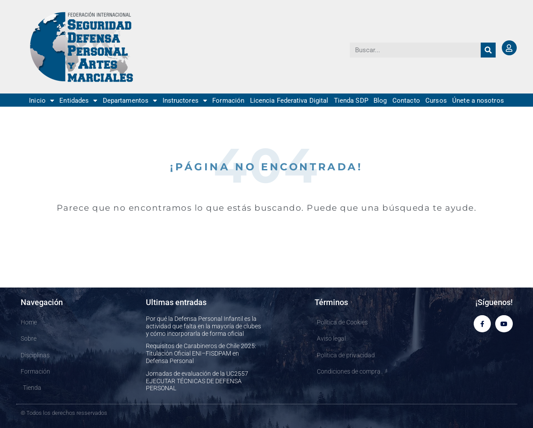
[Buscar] (488, 50)
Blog (380, 100)
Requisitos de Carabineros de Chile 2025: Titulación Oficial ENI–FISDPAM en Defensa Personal (201, 353)
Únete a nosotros (478, 100)
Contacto (406, 100)
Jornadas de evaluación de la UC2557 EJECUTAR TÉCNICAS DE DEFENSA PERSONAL (197, 381)
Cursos (436, 100)
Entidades (78, 100)
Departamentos (130, 100)
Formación (228, 100)
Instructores (185, 100)
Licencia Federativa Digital (289, 100)
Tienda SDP (351, 100)
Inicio (41, 100)
